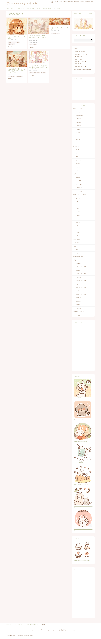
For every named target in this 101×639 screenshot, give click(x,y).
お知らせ (76, 174)
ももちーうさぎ (11, 43)
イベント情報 (79, 191)
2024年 (79, 125)
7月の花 (77, 218)
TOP (22, 624)
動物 (77, 156)
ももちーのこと (10, 8)
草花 (77, 253)
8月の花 (77, 222)
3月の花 (77, 205)
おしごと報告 (79, 184)
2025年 (79, 122)
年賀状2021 (78, 297)
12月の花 (78, 236)
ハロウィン (78, 163)
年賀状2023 (78, 284)
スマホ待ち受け (57, 8)
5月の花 (77, 211)
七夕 (77, 170)
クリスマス (78, 167)
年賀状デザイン (78, 260)
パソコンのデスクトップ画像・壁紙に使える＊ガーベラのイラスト (38, 37)
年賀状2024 (78, 277)
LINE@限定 (77, 239)
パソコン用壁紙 (33, 44)
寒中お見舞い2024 (81, 280)
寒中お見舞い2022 (81, 294)
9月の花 (77, 225)
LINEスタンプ (20, 8)
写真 (75, 246)
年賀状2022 (78, 291)
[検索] (83, 40)
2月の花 (77, 201)
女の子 (9, 42)
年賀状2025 (78, 270)
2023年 (79, 129)
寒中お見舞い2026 (81, 266)
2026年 (79, 118)
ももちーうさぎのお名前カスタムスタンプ (83, 529)
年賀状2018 (78, 308)
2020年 (79, 139)
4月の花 (77, 208)
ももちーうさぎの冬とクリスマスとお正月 (83, 506)
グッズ (38, 8)
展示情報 (78, 177)
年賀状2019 (78, 304)
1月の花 (77, 198)
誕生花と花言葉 (47, 8)
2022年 (9, 78)
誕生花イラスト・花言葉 (35, 72)
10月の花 (43, 72)
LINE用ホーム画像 (78, 256)
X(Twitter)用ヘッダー (56, 33)
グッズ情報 (78, 180)
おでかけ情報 (77, 242)
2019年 (79, 143)
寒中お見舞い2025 (81, 273)
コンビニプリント (81, 187)
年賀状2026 (78, 263)
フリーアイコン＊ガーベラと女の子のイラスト (16, 36)
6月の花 (77, 215)
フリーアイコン (30, 8)
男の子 (77, 149)
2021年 (79, 136)
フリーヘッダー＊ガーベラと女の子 (60, 28)
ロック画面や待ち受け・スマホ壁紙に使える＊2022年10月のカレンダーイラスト (17, 70)
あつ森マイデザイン (79, 311)
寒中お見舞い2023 (81, 287)
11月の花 (78, 232)
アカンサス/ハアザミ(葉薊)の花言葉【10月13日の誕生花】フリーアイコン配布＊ (38, 67)
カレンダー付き (11, 76)
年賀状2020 (78, 301)
